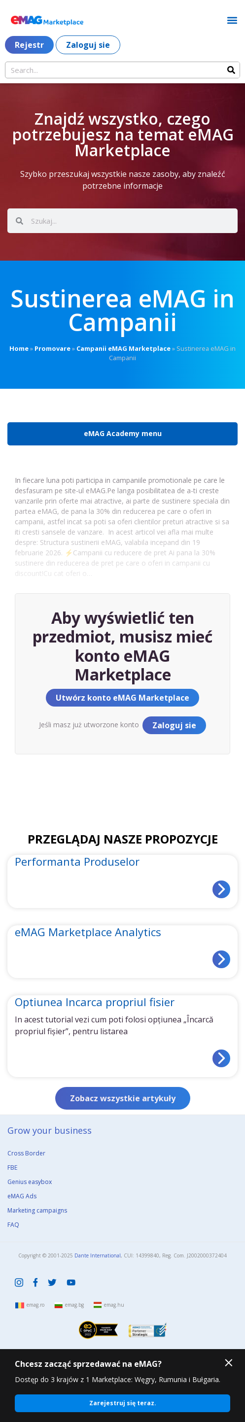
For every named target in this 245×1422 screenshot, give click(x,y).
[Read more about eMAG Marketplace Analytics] (221, 959)
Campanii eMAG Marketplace (123, 348)
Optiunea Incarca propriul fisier (95, 1001)
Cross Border (26, 1153)
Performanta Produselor (77, 861)
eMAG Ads (21, 1196)
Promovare (52, 348)
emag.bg (74, 1304)
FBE (12, 1167)
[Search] (231, 70)
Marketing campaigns (37, 1210)
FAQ (13, 1224)
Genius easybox (29, 1182)
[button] (232, 20)
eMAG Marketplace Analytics (88, 931)
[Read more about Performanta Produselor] (221, 889)
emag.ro (35, 1304)
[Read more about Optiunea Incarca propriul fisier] (221, 1058)
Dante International (97, 1255)
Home (19, 348)
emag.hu (114, 1304)
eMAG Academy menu (123, 433)
